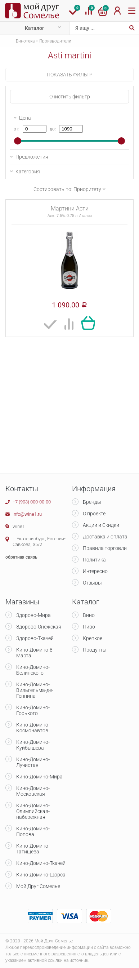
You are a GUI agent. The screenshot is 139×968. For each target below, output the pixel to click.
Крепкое (92, 638)
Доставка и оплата (105, 536)
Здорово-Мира (33, 615)
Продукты (95, 650)
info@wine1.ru (27, 514)
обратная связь (21, 557)
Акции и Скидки (101, 525)
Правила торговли (105, 548)
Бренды (92, 502)
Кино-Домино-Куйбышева (33, 745)
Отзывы (92, 583)
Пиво (89, 627)
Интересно (95, 571)
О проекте (94, 513)
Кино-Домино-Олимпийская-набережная (33, 811)
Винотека (25, 41)
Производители (55, 41)
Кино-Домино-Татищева (33, 848)
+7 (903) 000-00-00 (32, 502)
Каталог (34, 28)
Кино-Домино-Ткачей (41, 863)
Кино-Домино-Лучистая (33, 762)
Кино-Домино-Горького (33, 710)
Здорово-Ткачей (35, 638)
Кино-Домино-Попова (33, 831)
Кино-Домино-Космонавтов (33, 727)
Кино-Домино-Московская (33, 791)
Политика (94, 560)
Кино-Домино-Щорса (41, 875)
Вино (89, 615)
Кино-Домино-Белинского (33, 670)
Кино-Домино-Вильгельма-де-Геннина (34, 690)
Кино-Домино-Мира (39, 777)
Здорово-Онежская (38, 627)
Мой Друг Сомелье (38, 886)
